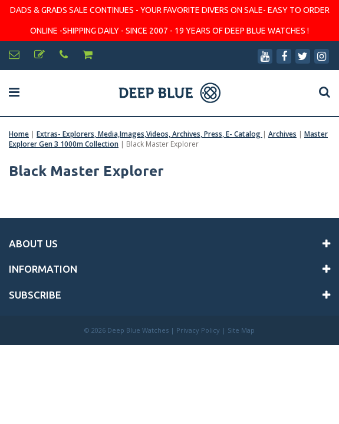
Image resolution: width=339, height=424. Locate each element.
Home (19, 134)
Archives (282, 134)
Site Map (241, 330)
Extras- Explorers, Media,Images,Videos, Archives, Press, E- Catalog (149, 134)
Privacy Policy (198, 330)
